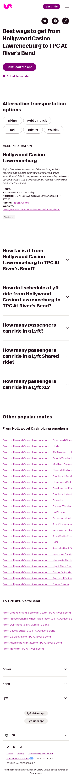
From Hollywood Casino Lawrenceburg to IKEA (30, 542)
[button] (66, 6)
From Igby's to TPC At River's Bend (23, 648)
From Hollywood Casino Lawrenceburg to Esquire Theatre (37, 506)
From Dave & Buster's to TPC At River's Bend (29, 630)
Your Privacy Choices (19, 758)
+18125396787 (20, 202)
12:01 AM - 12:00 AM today (20, 192)
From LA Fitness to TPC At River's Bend (26, 624)
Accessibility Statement (40, 753)
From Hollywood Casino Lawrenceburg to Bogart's (33, 500)
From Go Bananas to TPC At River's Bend (27, 636)
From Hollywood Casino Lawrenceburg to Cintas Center (36, 584)
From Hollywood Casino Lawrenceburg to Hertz (31, 446)
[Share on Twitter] (45, 21)
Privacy (20, 753)
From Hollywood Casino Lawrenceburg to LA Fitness (34, 512)
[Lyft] (8, 6)
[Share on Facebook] (55, 21)
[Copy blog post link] (65, 21)
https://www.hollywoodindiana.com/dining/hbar (31, 209)
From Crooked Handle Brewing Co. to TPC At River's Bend (37, 612)
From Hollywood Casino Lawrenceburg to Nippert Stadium (37, 470)
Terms (9, 753)
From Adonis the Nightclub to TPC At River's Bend (32, 642)
